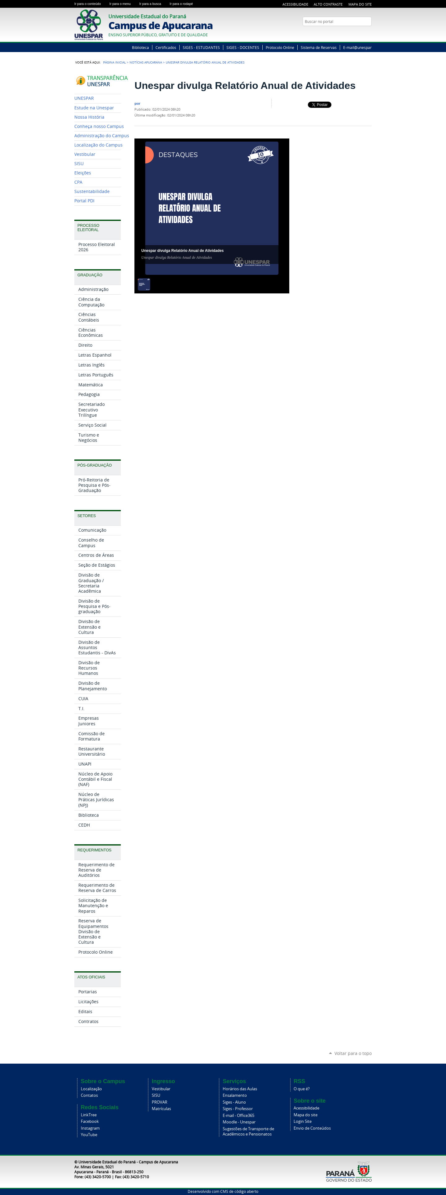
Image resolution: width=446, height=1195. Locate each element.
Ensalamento (235, 1095)
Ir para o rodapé (184, 4)
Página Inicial (114, 62)
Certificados (165, 47)
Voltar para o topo (353, 1053)
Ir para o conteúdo (90, 4)
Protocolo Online (280, 47)
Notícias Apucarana (145, 62)
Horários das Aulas (240, 1089)
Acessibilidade (295, 4)
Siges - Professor (238, 1108)
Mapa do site (305, 1115)
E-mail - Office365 (238, 1115)
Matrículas (161, 1108)
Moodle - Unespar (239, 1122)
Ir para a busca (153, 4)
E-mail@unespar (357, 47)
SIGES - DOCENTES (242, 47)
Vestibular (161, 1089)
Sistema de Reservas (319, 47)
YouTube (368, 33)
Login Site (303, 1121)
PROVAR (159, 1102)
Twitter (361, 33)
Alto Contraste (328, 4)
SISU (156, 1095)
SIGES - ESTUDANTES (201, 47)
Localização (91, 1089)
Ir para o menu (123, 4)
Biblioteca (140, 47)
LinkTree (89, 1115)
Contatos (89, 1095)
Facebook (90, 1121)
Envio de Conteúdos (312, 1128)
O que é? (302, 1089)
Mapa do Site (360, 4)
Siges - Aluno (234, 1102)
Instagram (90, 1128)
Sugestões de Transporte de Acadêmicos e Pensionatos (248, 1131)
